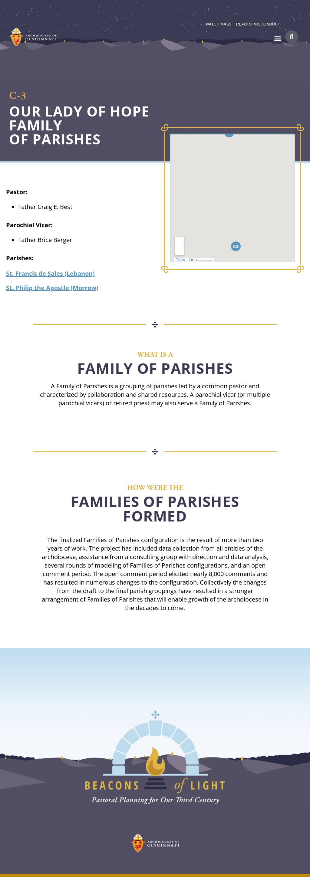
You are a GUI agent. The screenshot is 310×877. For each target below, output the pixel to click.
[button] (278, 39)
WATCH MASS (218, 24)
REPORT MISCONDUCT (258, 24)
